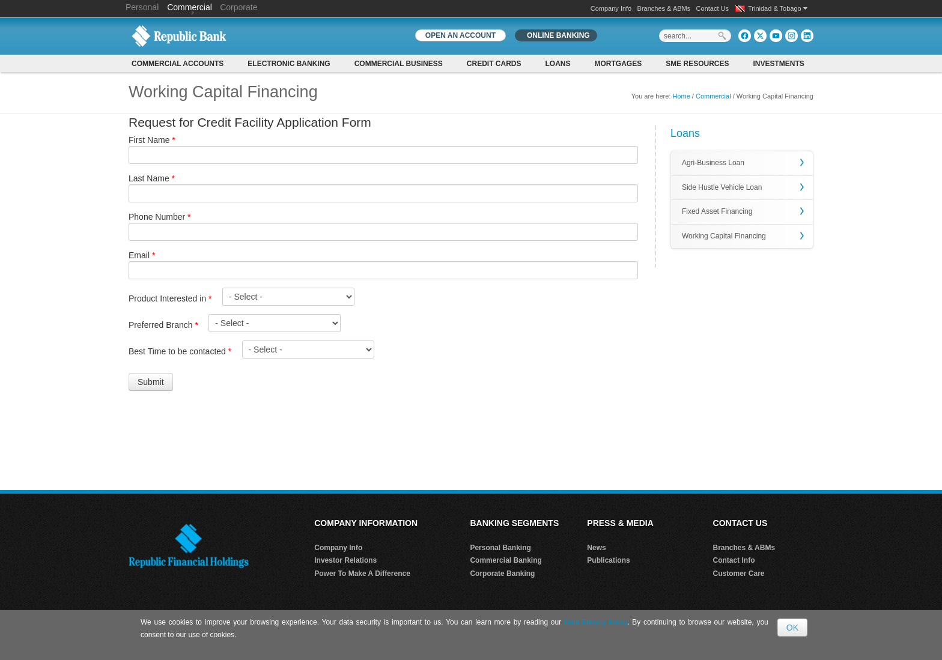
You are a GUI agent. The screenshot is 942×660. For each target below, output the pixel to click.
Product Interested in (170, 298)
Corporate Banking (502, 573)
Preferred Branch (163, 325)
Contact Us (712, 8)
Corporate (238, 7)
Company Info (611, 8)
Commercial (189, 7)
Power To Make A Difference (362, 573)
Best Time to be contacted (180, 351)
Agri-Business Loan (713, 163)
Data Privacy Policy (595, 622)
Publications (608, 560)
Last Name (152, 178)
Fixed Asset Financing (717, 211)
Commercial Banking (505, 560)
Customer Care (739, 573)
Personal (143, 7)
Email (142, 255)
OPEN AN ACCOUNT (460, 35)
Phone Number (160, 217)
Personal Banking (500, 547)
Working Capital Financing (724, 236)
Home (681, 96)
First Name (152, 140)
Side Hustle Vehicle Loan (722, 187)
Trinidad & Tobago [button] (777, 8)
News (596, 547)
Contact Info (734, 560)
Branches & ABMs (664, 8)
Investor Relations (345, 560)
